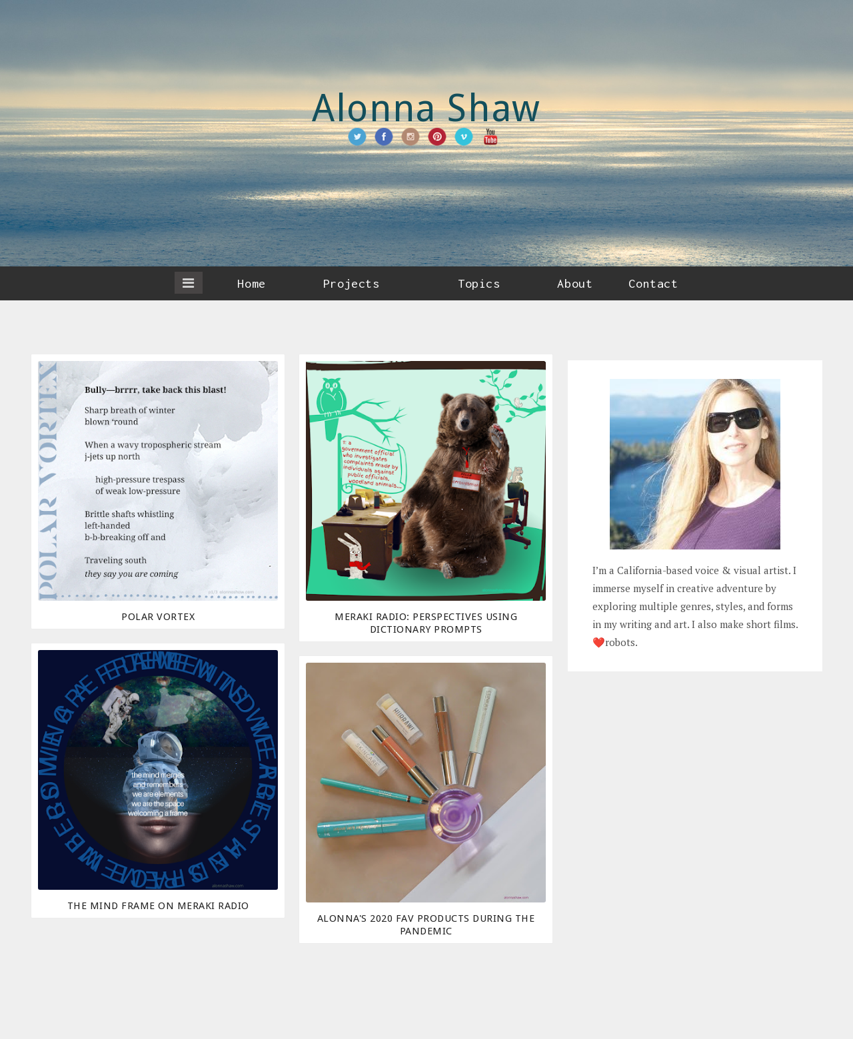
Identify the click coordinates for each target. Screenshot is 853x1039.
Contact (653, 283)
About (574, 283)
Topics (478, 283)
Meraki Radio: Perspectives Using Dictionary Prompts (426, 623)
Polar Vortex (158, 617)
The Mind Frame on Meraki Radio (158, 906)
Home (251, 283)
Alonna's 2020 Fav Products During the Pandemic (426, 924)
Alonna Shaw (426, 108)
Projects (351, 283)
